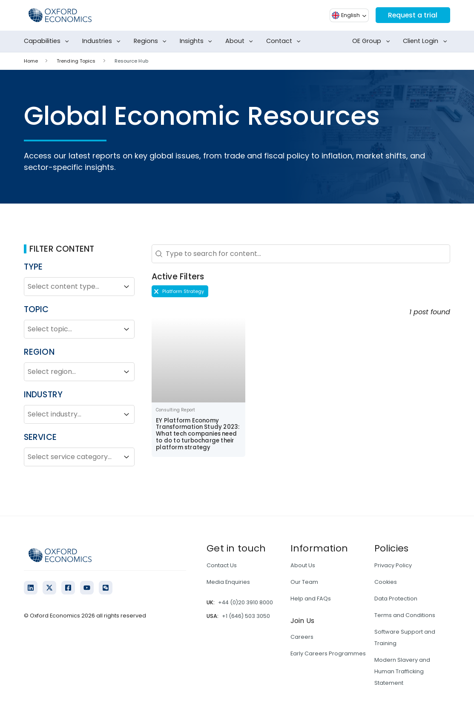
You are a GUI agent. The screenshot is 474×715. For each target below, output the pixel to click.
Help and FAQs (310, 598)
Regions (152, 41)
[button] (180, 291)
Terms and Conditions (404, 615)
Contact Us (222, 565)
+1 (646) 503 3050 (246, 616)
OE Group (372, 41)
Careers (301, 636)
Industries (103, 41)
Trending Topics (76, 60)
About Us (302, 565)
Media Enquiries (228, 582)
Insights (197, 41)
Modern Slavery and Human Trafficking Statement (402, 671)
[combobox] (71, 287)
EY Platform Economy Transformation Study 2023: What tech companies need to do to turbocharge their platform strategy (197, 434)
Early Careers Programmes (328, 653)
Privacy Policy (393, 565)
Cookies (385, 582)
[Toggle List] (126, 287)
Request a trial (412, 15)
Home (31, 60)
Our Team (304, 582)
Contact (285, 41)
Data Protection (395, 598)
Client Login (426, 41)
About (240, 41)
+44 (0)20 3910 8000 (245, 602)
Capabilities (48, 41)
